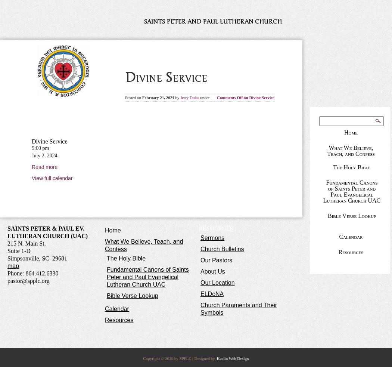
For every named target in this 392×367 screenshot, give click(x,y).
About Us (212, 271)
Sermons (212, 238)
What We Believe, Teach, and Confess (350, 151)
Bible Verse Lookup (352, 216)
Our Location (217, 283)
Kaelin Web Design (233, 358)
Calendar (351, 237)
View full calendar (52, 178)
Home (351, 132)
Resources (351, 252)
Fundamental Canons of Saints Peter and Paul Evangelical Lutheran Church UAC (351, 191)
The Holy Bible (352, 167)
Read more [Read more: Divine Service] (44, 167)
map (13, 266)
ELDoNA (212, 294)
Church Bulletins (222, 249)
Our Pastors (216, 260)
